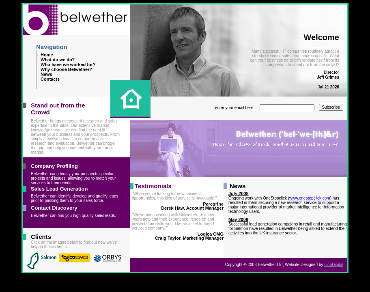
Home (47, 54)
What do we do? (58, 59)
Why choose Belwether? (66, 69)
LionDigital (333, 264)
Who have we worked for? (68, 64)
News (46, 74)
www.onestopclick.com (309, 198)
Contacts (50, 79)
